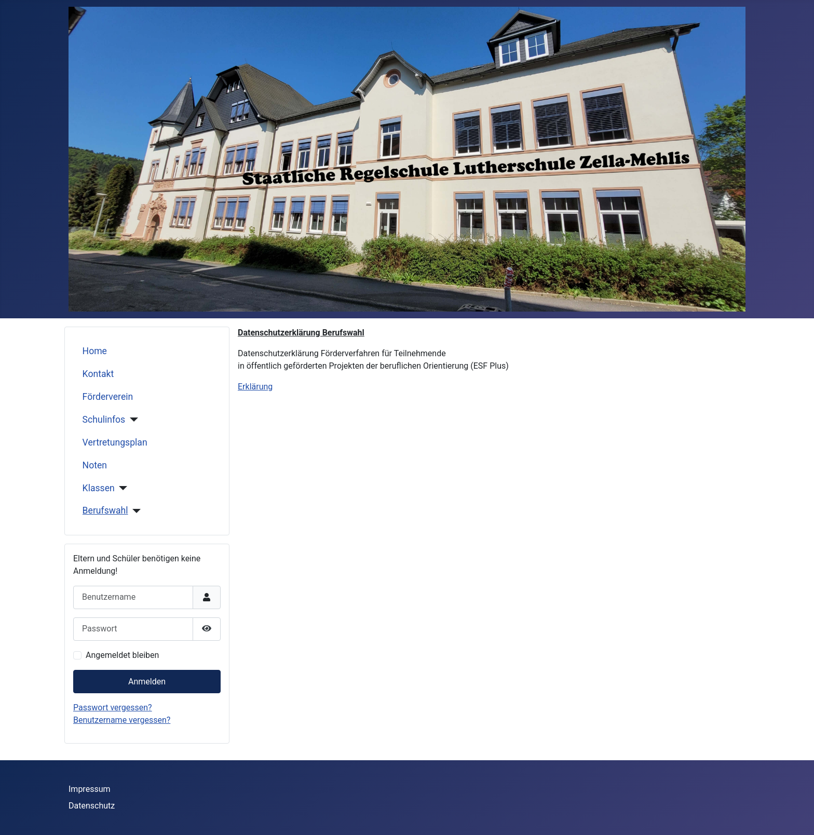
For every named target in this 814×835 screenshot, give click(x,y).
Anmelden (147, 681)
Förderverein (108, 397)
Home (95, 351)
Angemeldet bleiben (122, 655)
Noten (95, 465)
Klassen (99, 488)
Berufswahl (105, 510)
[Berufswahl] (134, 511)
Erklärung (255, 387)
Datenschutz (92, 806)
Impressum (90, 789)
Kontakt (98, 374)
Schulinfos (104, 419)
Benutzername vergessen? (121, 720)
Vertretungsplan (115, 442)
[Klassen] (121, 488)
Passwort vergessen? (112, 707)
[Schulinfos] (131, 420)
